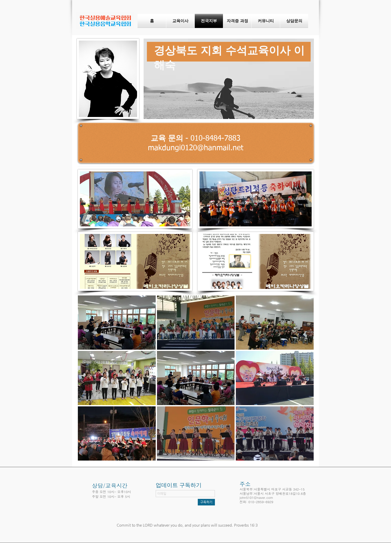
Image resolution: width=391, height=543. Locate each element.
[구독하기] (206, 502)
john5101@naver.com (256, 497)
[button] (117, 322)
